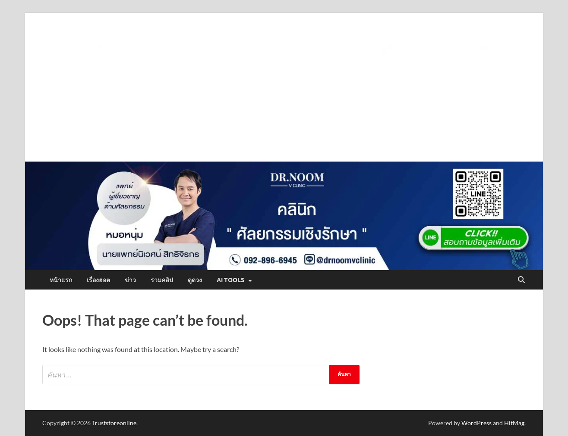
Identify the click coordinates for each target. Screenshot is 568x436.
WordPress (476, 423)
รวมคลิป (162, 280)
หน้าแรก (61, 280)
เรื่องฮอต (98, 280)
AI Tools (230, 280)
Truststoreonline (114, 423)
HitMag (514, 423)
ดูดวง (195, 280)
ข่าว (130, 280)
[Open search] (521, 280)
